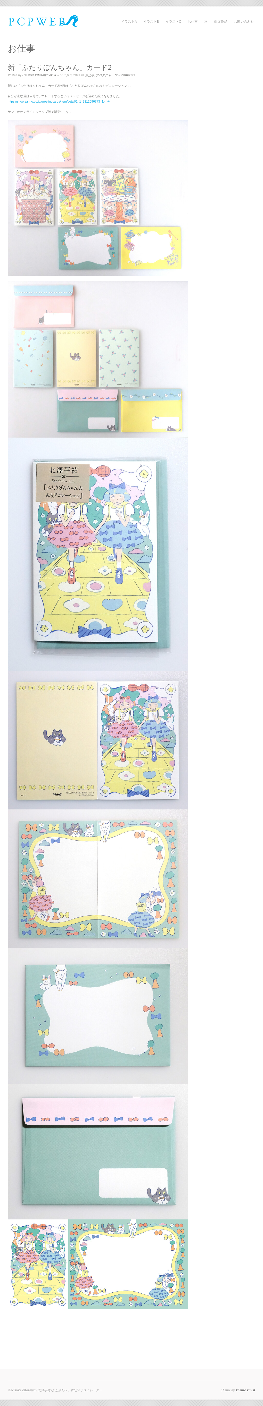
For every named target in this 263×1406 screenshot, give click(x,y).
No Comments (124, 75)
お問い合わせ (244, 21)
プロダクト (103, 75)
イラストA (129, 21)
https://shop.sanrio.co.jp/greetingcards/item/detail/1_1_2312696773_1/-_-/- (59, 101)
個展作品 (220, 21)
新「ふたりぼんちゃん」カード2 (60, 67)
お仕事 (193, 21)
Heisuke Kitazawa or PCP (40, 75)
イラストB (151, 21)
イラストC (173, 21)
